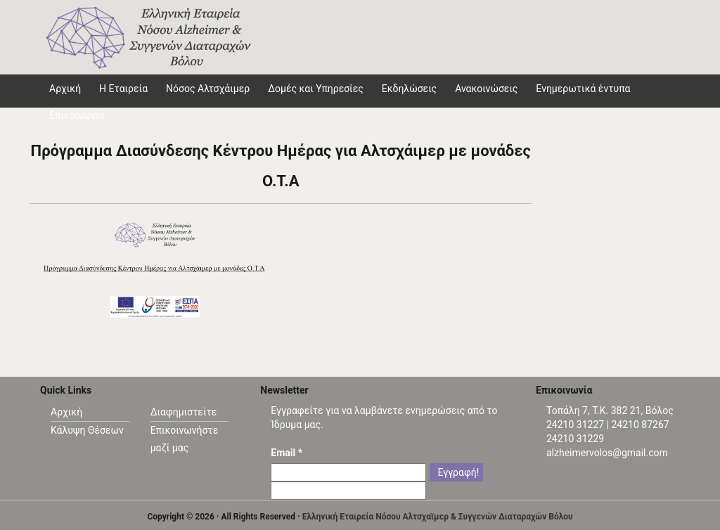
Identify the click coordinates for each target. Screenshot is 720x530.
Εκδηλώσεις (409, 88)
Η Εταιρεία (123, 88)
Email (286, 452)
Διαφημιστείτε (183, 412)
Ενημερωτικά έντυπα (583, 88)
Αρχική (66, 412)
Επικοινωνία (76, 115)
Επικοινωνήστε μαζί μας (184, 439)
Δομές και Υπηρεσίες (316, 88)
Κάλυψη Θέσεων (87, 430)
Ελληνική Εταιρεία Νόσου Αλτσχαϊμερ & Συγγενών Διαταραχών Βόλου (437, 517)
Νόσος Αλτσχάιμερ (208, 88)
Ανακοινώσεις (486, 88)
